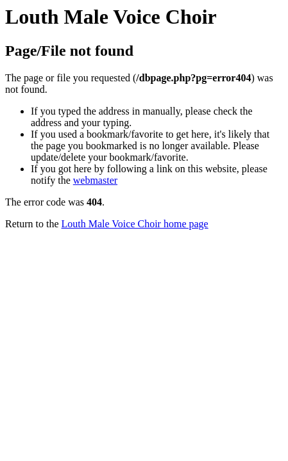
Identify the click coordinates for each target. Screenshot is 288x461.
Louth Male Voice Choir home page (135, 223)
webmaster (95, 180)
